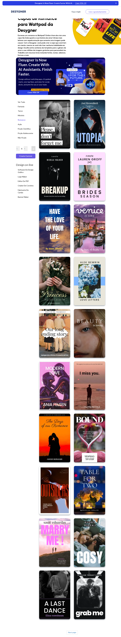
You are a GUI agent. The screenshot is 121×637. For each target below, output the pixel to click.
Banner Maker (23, 197)
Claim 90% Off (37, 91)
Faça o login (76, 12)
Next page (72, 632)
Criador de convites (26, 186)
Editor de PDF (23, 181)
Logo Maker (22, 177)
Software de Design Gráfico (25, 171)
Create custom (25, 156)
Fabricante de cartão (23, 191)
